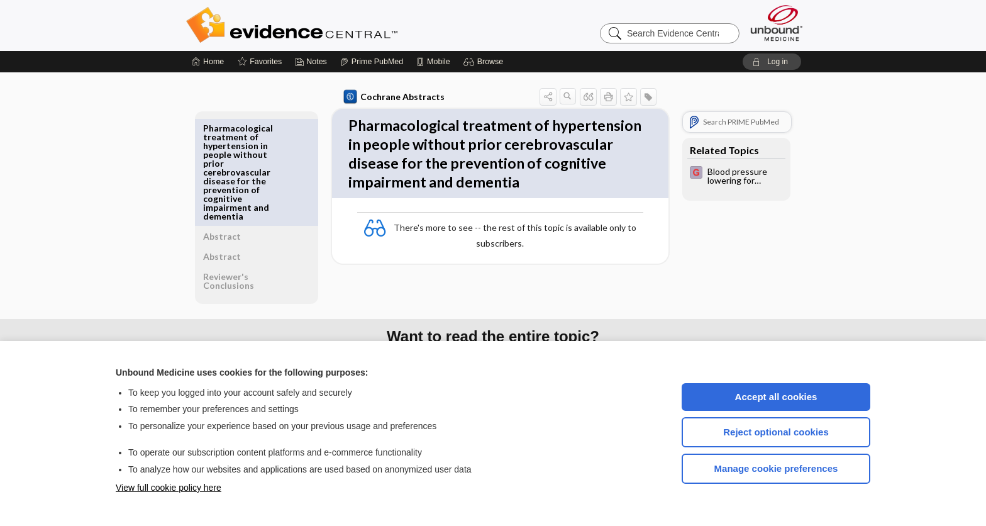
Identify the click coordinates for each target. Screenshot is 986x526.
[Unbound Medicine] (776, 23)
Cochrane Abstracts (392, 96)
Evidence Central (342, 25)
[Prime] (371, 61)
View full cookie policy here (168, 488)
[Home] (208, 61)
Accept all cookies (776, 396)
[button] (485, 61)
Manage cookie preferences (776, 468)
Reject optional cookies (776, 432)
